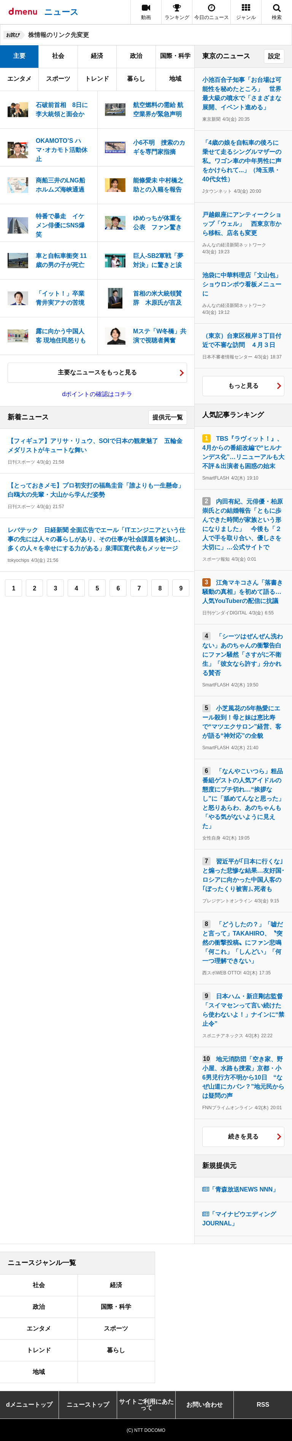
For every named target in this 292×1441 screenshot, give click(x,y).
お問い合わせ (204, 1404)
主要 (19, 56)
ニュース (61, 12)
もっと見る (243, 385)
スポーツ (58, 78)
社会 (58, 56)
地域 (175, 78)
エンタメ (19, 78)
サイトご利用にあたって (146, 1404)
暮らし (136, 78)
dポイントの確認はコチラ (97, 394)
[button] (246, 12)
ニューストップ (88, 1404)
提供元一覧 (167, 417)
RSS (263, 1404)
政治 (136, 56)
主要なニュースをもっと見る (97, 372)
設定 (274, 56)
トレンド (97, 78)
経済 (97, 56)
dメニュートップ (29, 1404)
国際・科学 (175, 56)
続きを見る (243, 1136)
